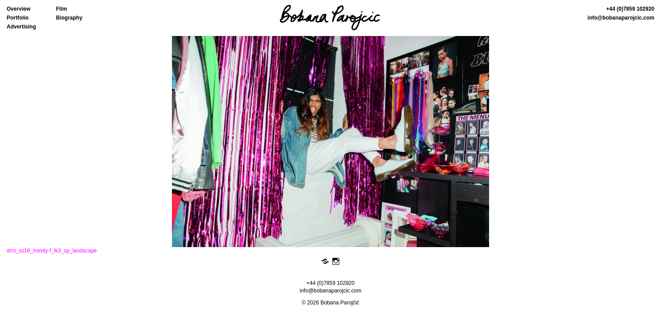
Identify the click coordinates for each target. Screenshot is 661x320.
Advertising (21, 27)
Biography (69, 18)
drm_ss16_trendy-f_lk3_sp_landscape (52, 251)
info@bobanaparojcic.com (621, 18)
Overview (18, 9)
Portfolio (17, 18)
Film (61, 9)
